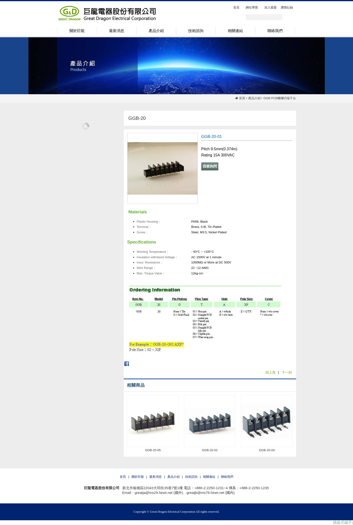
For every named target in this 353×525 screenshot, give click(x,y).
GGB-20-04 (267, 450)
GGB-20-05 (152, 450)
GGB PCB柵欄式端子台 (279, 98)
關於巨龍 (138, 476)
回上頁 (270, 372)
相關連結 (209, 476)
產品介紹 (254, 98)
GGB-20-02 (209, 450)
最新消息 (155, 476)
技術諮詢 (191, 476)
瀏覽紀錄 (287, 7)
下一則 (287, 372)
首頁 (242, 98)
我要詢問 (210, 166)
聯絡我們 (227, 476)
